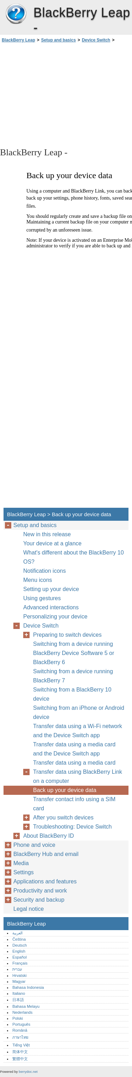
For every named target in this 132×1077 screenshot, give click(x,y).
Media (21, 863)
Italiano (18, 993)
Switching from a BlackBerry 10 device (72, 694)
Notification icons (44, 571)
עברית (17, 969)
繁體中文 (20, 1059)
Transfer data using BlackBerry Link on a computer (77, 776)
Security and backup (38, 900)
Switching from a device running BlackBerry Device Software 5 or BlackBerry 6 (73, 653)
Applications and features (45, 881)
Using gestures (42, 598)
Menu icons (37, 580)
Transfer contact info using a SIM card (74, 803)
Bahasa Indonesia (28, 987)
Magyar (18, 981)
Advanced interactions (50, 607)
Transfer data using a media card (74, 763)
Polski (17, 1018)
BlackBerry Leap (15, 14)
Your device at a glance (52, 543)
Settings (23, 872)
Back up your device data (64, 790)
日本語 (18, 1000)
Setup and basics (58, 40)
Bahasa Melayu (25, 1006)
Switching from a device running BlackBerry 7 (73, 675)
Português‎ (21, 1024)
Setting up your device (51, 589)
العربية (17, 933)
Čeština (19, 939)
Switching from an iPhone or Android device (78, 712)
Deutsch (19, 945)
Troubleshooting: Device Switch (72, 827)
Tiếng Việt (21, 1045)
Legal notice (28, 909)
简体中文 (20, 1052)
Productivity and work (40, 891)
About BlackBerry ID (48, 836)
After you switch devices (63, 817)
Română (19, 1030)
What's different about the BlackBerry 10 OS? (73, 557)
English (18, 951)
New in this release (47, 534)
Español (19, 957)
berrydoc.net (28, 1071)
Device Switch (96, 40)
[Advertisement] (66, 94)
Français (19, 963)
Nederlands (22, 1012)
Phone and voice (34, 845)
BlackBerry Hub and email (45, 854)
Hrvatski (19, 975)
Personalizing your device (55, 616)
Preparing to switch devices (67, 635)
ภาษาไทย (20, 1037)
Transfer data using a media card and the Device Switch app (74, 749)
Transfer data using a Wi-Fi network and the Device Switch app (77, 730)
